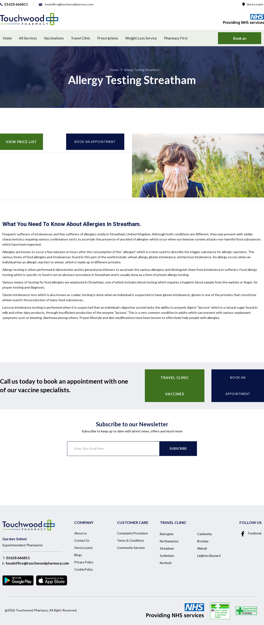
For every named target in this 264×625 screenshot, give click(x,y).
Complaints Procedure (132, 533)
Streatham (167, 548)
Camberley (204, 534)
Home (7, 38)
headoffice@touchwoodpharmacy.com (37, 563)
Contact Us (81, 540)
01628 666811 (18, 558)
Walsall (202, 548)
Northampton (169, 541)
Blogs (78, 555)
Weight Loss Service (141, 38)
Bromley (203, 541)
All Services (28, 38)
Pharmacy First (176, 38)
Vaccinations (54, 38)
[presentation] (102, 474)
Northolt (165, 563)
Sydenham (167, 556)
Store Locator (253, 4)
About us (80, 533)
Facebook (250, 533)
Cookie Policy (83, 569)
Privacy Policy (83, 562)
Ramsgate (166, 534)
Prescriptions (107, 38)
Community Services (131, 548)
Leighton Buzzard (209, 556)
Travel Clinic (80, 38)
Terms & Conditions (130, 540)
